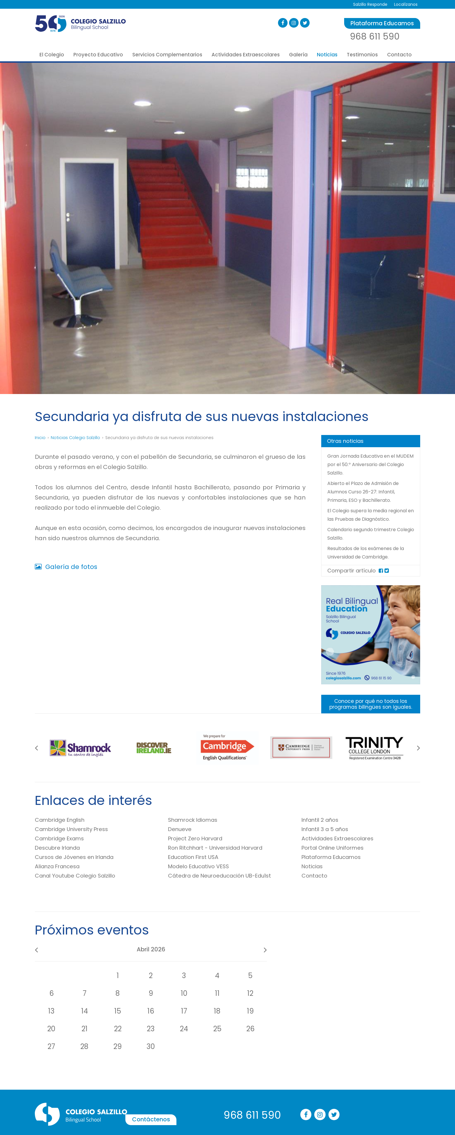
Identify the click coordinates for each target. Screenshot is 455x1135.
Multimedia (363, 1064)
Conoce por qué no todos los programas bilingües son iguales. (371, 712)
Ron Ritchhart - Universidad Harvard (220, 857)
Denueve (181, 838)
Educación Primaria (133, 1072)
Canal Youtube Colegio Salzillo (79, 885)
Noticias (327, 54)
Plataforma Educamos (382, 23)
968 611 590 (375, 36)
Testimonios (362, 54)
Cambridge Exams (62, 848)
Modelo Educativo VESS (202, 875)
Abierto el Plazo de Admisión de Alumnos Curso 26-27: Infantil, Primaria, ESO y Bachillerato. (366, 492)
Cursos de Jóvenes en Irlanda (78, 866)
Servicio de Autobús (214, 1112)
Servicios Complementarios (167, 54)
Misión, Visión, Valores (56, 1072)
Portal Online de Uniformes (221, 1087)
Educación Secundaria (137, 1081)
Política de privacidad (374, 1089)
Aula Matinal (206, 1095)
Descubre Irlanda (60, 857)
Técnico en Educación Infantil (144, 1098)
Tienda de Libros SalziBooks (221, 1079)
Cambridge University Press (75, 838)
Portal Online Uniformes (335, 857)
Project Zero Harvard (198, 848)
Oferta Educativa (52, 1098)
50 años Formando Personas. (64, 1056)
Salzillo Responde (369, 4)
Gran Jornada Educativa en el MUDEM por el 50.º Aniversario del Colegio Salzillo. (368, 464)
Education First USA (195, 866)
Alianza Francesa (60, 875)
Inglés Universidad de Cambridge (306, 1079)
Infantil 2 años (322, 829)
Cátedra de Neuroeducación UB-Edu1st (225, 885)
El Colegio (51, 54)
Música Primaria (289, 1112)
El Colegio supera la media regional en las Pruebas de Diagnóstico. (360, 519)
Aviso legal (362, 1081)
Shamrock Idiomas (195, 829)
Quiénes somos (50, 1064)
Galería (298, 54)
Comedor (203, 1104)
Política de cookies (371, 1098)
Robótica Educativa (292, 1104)
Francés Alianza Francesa (298, 1087)
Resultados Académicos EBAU (64, 1106)
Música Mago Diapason (296, 1095)
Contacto (399, 54)
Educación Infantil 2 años (139, 1056)
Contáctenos (179, 1010)
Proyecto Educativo (98, 54)
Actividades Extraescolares (246, 54)
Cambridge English (63, 829)
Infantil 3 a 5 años (327, 838)
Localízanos (405, 4)
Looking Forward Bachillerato (142, 1089)
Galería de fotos (66, 566)
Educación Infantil (132, 1064)
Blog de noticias (368, 1056)
